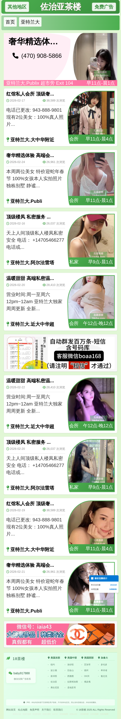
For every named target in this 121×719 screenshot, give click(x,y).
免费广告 (104, 6)
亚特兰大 (30, 21)
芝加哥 (86, 664)
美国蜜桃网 (36, 714)
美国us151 (73, 714)
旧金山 (69, 670)
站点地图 (22, 709)
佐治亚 (52, 682)
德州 (84, 670)
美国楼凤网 (84, 714)
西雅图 (69, 676)
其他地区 (17, 7)
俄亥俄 (86, 682)
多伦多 (102, 664)
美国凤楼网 (104, 714)
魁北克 (102, 676)
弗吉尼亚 (53, 687)
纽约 (51, 664)
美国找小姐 (17, 714)
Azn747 (55, 714)
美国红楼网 (46, 714)
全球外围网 (94, 714)
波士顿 (52, 670)
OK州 (85, 676)
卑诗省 (102, 670)
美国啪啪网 (64, 714)
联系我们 (58, 709)
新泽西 (52, 676)
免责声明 (34, 709)
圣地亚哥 (70, 687)
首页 (10, 21)
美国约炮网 (27, 714)
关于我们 (46, 709)
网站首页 (11, 709)
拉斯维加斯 (71, 682)
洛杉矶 (69, 664)
